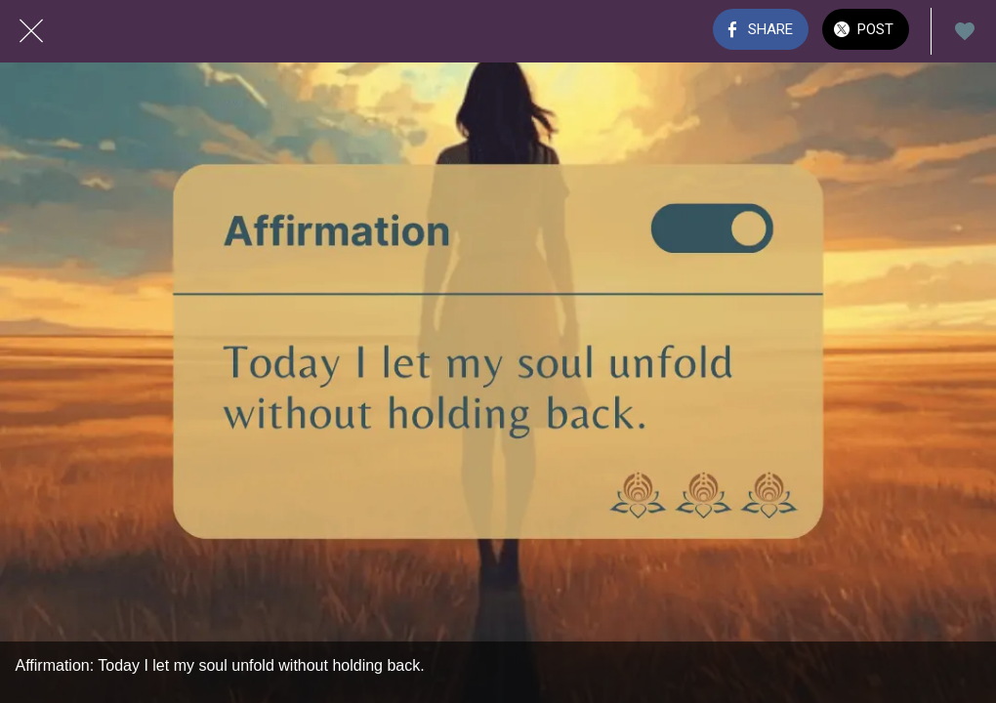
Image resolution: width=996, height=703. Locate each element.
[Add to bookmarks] (964, 31)
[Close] (31, 31)
